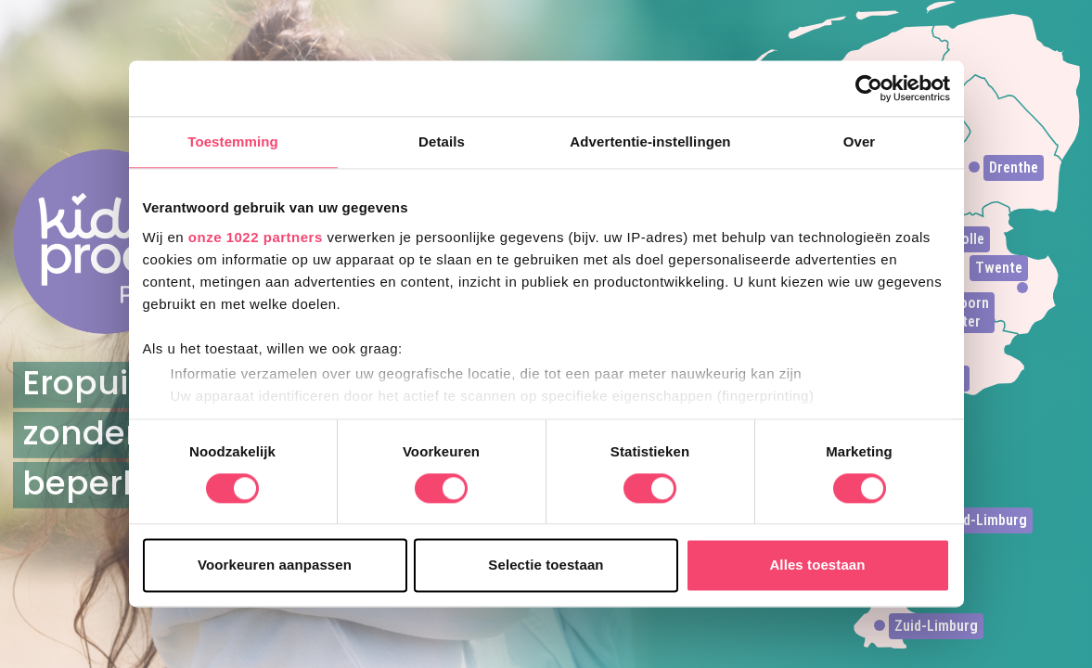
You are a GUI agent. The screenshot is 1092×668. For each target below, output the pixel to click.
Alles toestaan (817, 565)
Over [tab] (859, 141)
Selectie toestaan (545, 565)
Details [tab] (441, 141)
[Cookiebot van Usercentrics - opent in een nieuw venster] (869, 88)
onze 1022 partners (255, 237)
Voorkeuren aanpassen (275, 565)
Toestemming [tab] (232, 141)
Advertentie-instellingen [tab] (650, 141)
